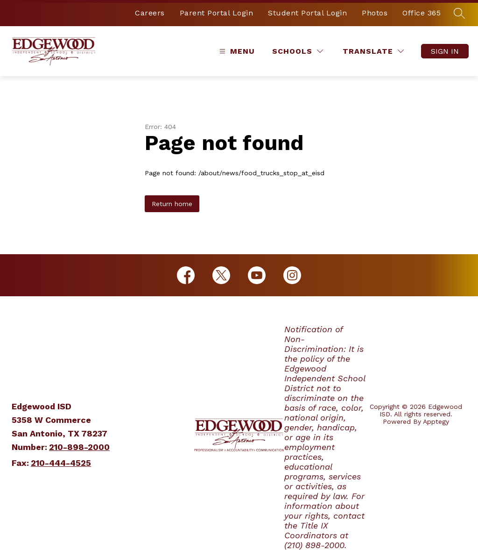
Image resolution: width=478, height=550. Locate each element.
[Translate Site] (373, 51)
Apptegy (436, 421)
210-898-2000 (79, 447)
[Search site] (459, 13)
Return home (172, 203)
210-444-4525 (61, 463)
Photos (374, 12)
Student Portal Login (307, 12)
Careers (150, 12)
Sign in (445, 51)
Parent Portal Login (216, 12)
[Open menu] (236, 51)
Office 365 (421, 12)
